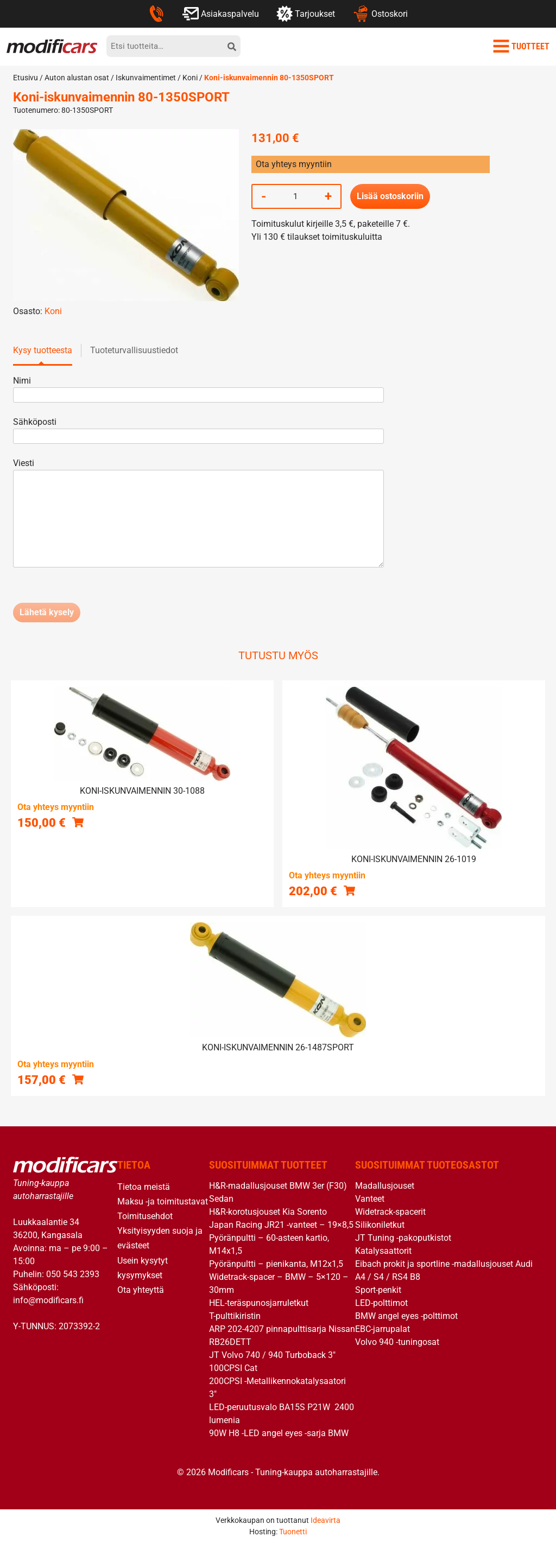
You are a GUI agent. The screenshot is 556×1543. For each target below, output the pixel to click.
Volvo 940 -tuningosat (397, 1342)
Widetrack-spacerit (390, 1212)
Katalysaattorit (383, 1251)
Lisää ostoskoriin (390, 196)
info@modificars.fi (48, 1300)
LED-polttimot (381, 1303)
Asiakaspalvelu (220, 13)
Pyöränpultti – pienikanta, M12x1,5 (276, 1264)
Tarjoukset (305, 13)
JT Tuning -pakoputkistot (403, 1238)
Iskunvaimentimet (146, 77)
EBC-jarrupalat (382, 1329)
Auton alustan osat (77, 77)
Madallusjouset (384, 1186)
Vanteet (369, 1199)
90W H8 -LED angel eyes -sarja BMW (279, 1433)
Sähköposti (198, 429)
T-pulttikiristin (235, 1316)
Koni (190, 77)
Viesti (198, 514)
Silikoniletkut (380, 1225)
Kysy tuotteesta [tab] (42, 350)
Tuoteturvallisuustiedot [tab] (134, 350)
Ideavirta (325, 1520)
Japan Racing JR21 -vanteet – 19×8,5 (281, 1225)
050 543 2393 (72, 1274)
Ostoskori (379, 13)
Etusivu (25, 77)
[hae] (232, 46)
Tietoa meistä (143, 1187)
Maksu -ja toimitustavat (162, 1201)
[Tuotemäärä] (295, 196)
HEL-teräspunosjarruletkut (258, 1303)
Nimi (198, 387)
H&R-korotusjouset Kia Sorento (268, 1212)
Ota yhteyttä (140, 1290)
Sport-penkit (378, 1290)
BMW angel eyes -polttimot (406, 1316)
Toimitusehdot (145, 1216)
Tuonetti (293, 1531)
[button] (78, 822)
